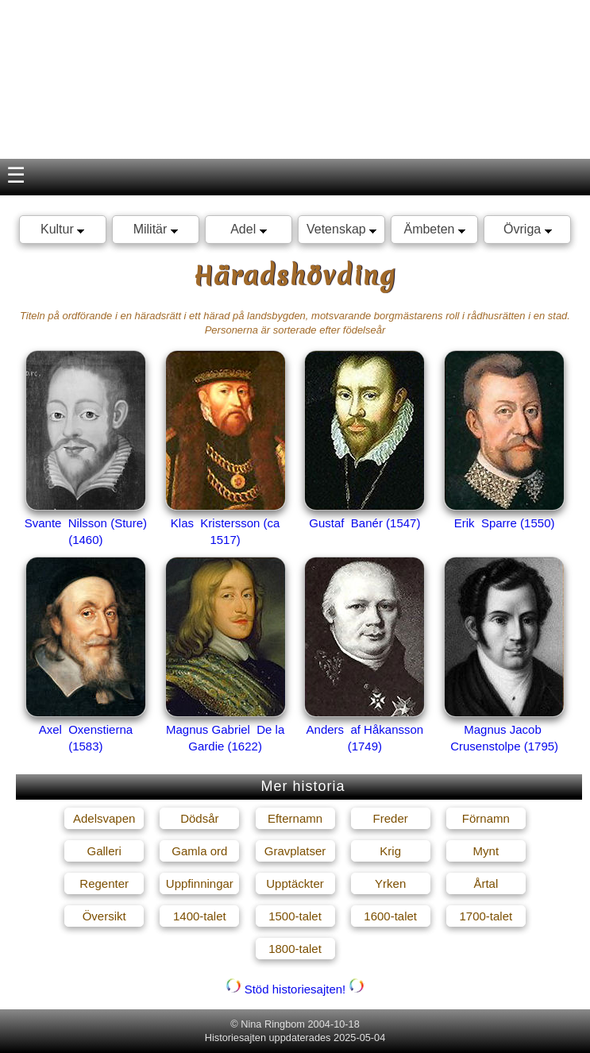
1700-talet (485, 916)
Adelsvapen (104, 818)
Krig (390, 851)
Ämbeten (434, 229)
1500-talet (295, 916)
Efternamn (295, 818)
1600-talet (390, 916)
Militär (155, 229)
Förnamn (486, 818)
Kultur (62, 229)
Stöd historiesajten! (295, 989)
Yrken (390, 883)
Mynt (486, 851)
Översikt (104, 916)
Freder (390, 818)
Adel (248, 229)
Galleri (104, 851)
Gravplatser (295, 851)
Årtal (485, 883)
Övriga (527, 229)
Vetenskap (341, 229)
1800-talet (295, 948)
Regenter (104, 883)
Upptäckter (295, 883)
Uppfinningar (199, 883)
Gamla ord (199, 851)
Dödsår (199, 818)
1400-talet (199, 916)
